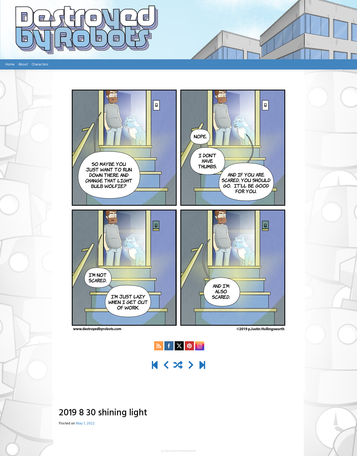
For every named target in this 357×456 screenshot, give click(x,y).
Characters (40, 64)
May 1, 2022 (85, 423)
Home (10, 64)
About (23, 64)
